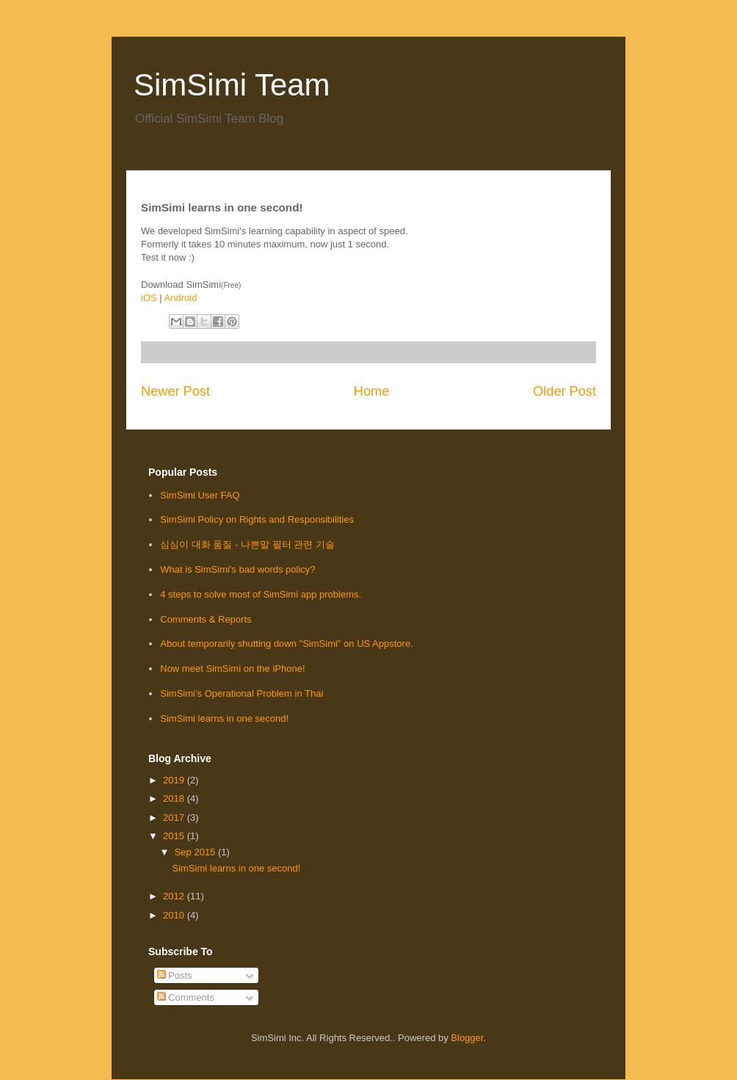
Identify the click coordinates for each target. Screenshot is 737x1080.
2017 (175, 817)
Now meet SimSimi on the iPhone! (232, 668)
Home (372, 391)
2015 (175, 835)
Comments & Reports (205, 619)
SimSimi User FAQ (199, 495)
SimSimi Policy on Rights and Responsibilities (257, 519)
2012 (175, 896)
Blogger (467, 1037)
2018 (175, 798)
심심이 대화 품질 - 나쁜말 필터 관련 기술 (247, 544)
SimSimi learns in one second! (224, 718)
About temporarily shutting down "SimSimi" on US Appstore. (286, 643)
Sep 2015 (196, 852)
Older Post (564, 391)
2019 (175, 780)
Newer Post (175, 391)
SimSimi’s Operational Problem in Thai (241, 693)
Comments (185, 997)
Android (180, 297)
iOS (149, 297)
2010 (175, 915)
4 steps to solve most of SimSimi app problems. (260, 594)
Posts (174, 975)
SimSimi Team (232, 85)
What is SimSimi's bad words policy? (237, 569)
